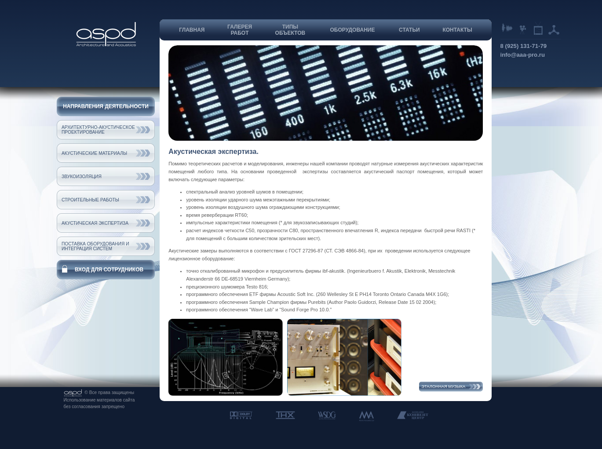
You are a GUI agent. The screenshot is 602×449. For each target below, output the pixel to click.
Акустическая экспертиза (95, 223)
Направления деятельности (106, 106)
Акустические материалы (94, 153)
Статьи (409, 30)
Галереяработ (239, 30)
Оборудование (352, 30)
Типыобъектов (290, 30)
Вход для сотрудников (109, 269)
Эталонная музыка (443, 386)
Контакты (457, 30)
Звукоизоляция (82, 176)
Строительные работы (90, 199)
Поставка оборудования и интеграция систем (95, 246)
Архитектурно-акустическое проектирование (98, 130)
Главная (191, 30)
